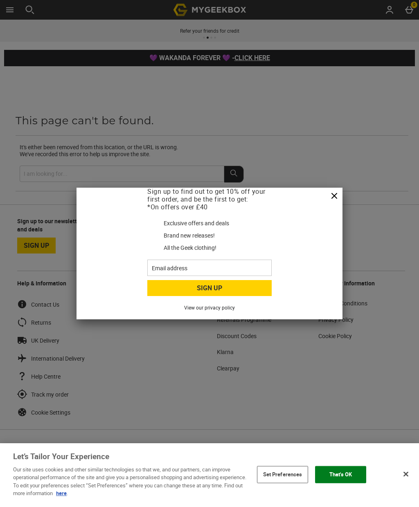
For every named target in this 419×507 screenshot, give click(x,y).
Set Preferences (282, 474)
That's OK (340, 474)
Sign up (209, 287)
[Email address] (209, 268)
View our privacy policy (209, 307)
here (61, 493)
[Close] (334, 196)
